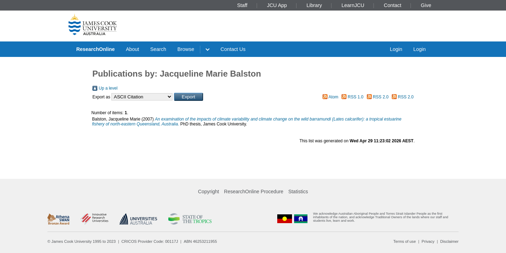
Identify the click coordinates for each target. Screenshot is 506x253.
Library (314, 5)
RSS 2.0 (381, 97)
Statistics (298, 191)
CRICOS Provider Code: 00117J (150, 241)
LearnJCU (353, 5)
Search (158, 49)
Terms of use (404, 241)
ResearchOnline (95, 49)
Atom (333, 97)
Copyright (208, 191)
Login (396, 49)
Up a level (108, 88)
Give (426, 5)
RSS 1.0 (356, 97)
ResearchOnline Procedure (254, 191)
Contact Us (233, 49)
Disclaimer (449, 241)
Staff (242, 5)
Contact (392, 5)
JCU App (277, 5)
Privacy (428, 241)
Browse (185, 49)
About (132, 49)
